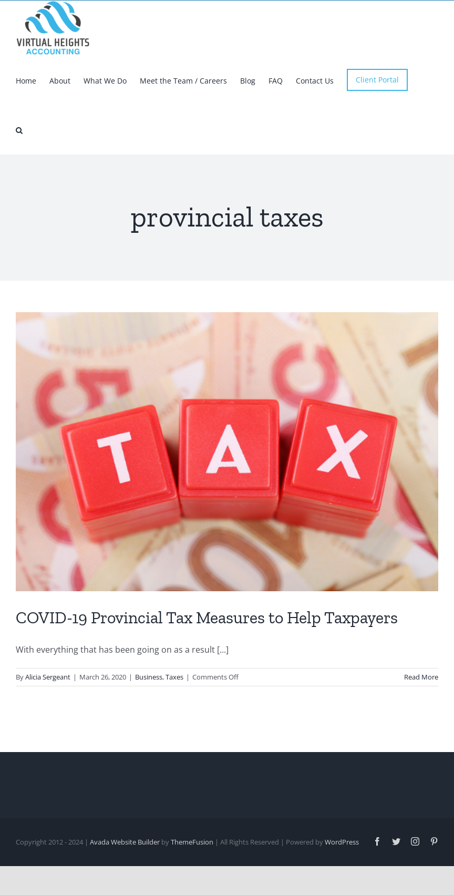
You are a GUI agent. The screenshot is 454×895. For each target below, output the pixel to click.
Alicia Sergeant (47, 712)
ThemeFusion (192, 877)
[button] (19, 129)
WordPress (342, 877)
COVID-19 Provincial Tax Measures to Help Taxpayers (207, 653)
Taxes (174, 712)
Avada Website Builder (125, 877)
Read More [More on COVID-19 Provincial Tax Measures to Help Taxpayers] (421, 712)
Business (148, 712)
